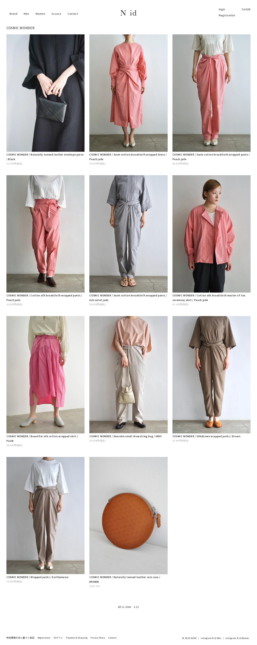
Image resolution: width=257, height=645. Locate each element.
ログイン (58, 637)
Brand (13, 13)
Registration (227, 15)
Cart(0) (246, 9)
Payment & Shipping (77, 637)
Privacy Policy (98, 637)
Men (26, 13)
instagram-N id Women (237, 638)
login (222, 9)
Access (56, 13)
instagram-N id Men (211, 638)
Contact (73, 13)
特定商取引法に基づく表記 (20, 637)
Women (40, 13)
